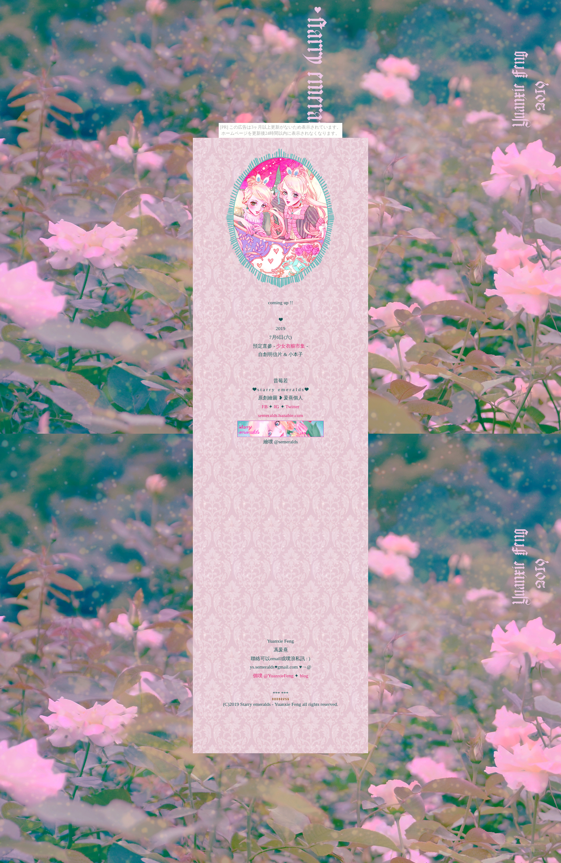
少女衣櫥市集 (290, 346)
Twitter (291, 406)
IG (276, 406)
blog (304, 675)
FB (264, 406)
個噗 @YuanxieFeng (273, 675)
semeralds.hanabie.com (280, 415)
